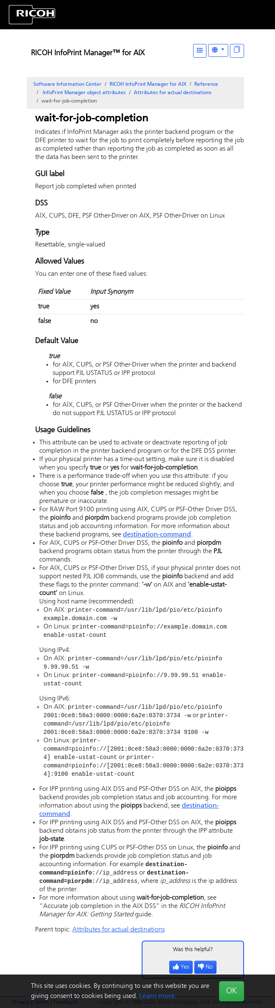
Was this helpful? (193, 958)
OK (231, 991)
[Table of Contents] (199, 51)
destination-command (157, 534)
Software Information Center (67, 84)
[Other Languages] (218, 50)
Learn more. (157, 996)
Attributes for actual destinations (172, 92)
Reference (206, 84)
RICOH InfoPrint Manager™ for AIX (88, 53)
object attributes (83, 92)
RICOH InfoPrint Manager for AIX (147, 84)
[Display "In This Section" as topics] (237, 51)
